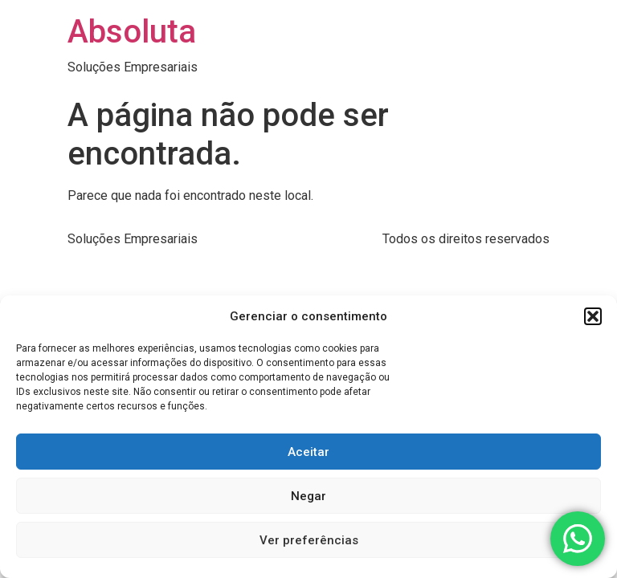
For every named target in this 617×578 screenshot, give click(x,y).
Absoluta (131, 32)
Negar (308, 496)
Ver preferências (308, 540)
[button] (593, 316)
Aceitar (308, 452)
